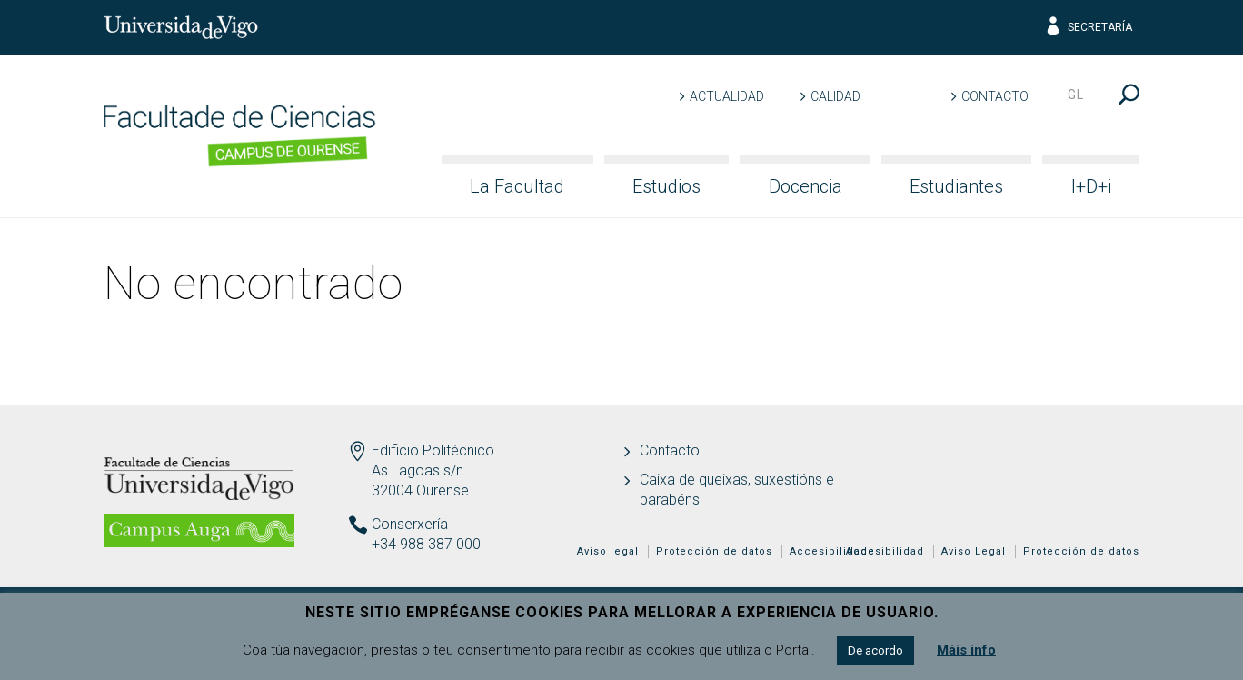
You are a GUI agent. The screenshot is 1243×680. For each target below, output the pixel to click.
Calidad (835, 96)
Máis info (966, 650)
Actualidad (727, 96)
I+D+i (1091, 186)
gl (1076, 94)
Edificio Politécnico (433, 450)
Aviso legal (608, 551)
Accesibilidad (885, 551)
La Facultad (517, 186)
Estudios (666, 186)
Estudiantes (956, 186)
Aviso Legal (973, 551)
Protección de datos (1081, 551)
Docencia (805, 186)
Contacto (995, 96)
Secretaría (1088, 27)
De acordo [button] (875, 650)
